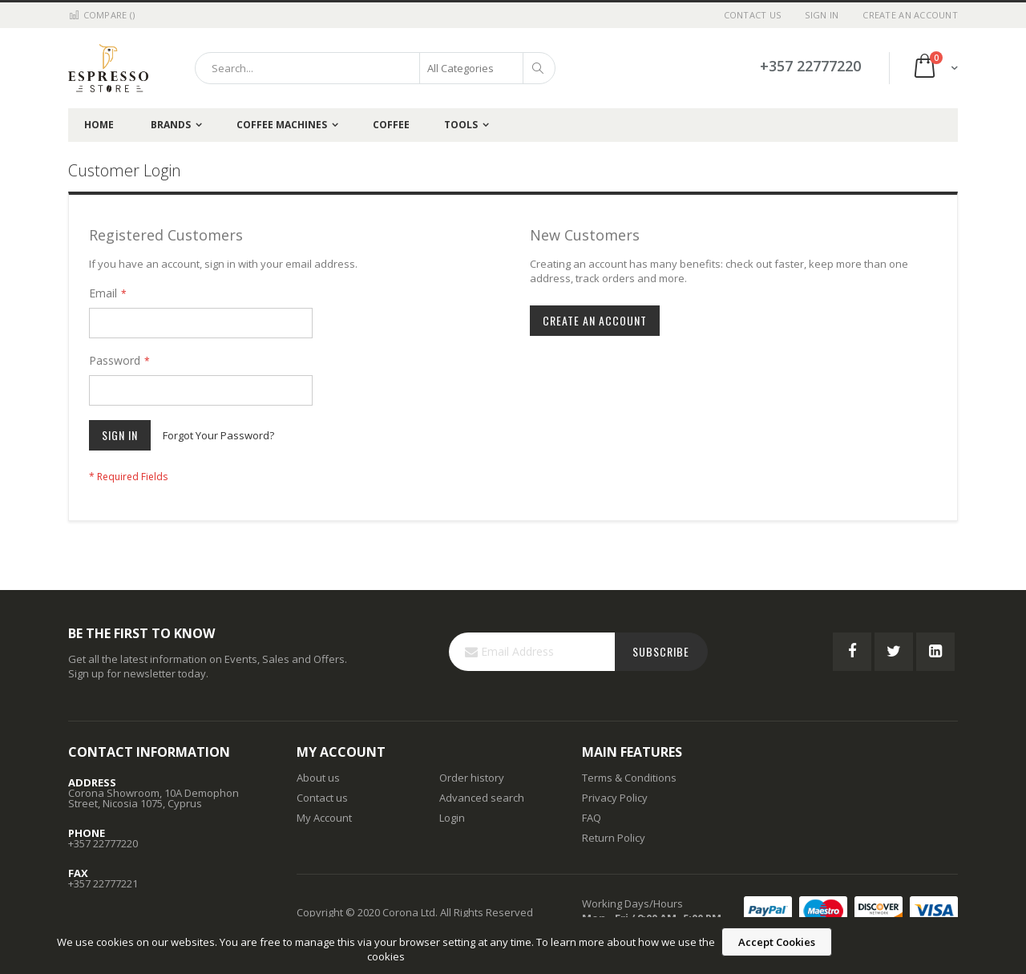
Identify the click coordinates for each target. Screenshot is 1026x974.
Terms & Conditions (629, 777)
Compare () (101, 15)
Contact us (322, 797)
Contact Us (753, 15)
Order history (471, 777)
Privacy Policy (615, 797)
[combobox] (375, 68)
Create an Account (910, 15)
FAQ (591, 817)
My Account (324, 817)
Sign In (821, 15)
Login (452, 817)
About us (318, 777)
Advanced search (481, 797)
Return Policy (613, 838)
